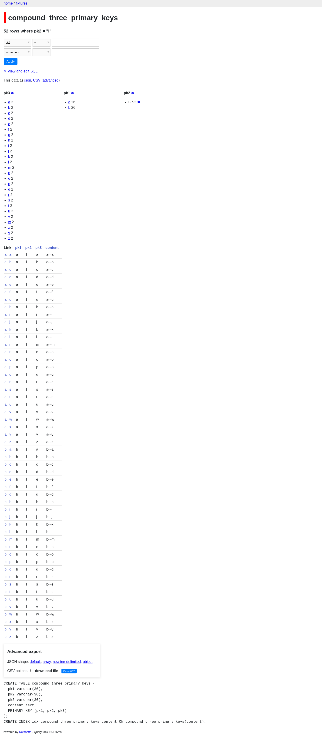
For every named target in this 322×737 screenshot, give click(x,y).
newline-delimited (67, 662)
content (52, 248)
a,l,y (8, 434)
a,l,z (8, 442)
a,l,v (8, 412)
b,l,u (8, 599)
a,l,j (7, 322)
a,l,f (7, 292)
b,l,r (8, 577)
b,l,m (8, 539)
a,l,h (8, 307)
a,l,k (8, 329)
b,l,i (7, 509)
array (47, 662)
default (35, 662)
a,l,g (8, 299)
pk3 (38, 248)
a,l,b (8, 262)
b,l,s (8, 584)
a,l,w (8, 419)
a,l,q (8, 374)
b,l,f (7, 487)
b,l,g (8, 494)
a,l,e (8, 284)
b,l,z (8, 637)
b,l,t (7, 592)
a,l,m (8, 344)
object (88, 662)
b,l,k (8, 524)
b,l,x (8, 622)
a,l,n (8, 352)
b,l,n (8, 547)
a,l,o (8, 359)
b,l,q (8, 569)
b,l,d (8, 472)
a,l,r (8, 382)
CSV (37, 80)
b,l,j (7, 517)
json (27, 80)
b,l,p (8, 562)
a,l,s (8, 389)
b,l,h (8, 502)
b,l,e (8, 479)
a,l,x (8, 427)
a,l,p (8, 367)
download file (44, 671)
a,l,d (8, 277)
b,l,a (8, 449)
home (8, 3)
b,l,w (8, 614)
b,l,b (8, 457)
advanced (51, 80)
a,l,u (8, 404)
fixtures (21, 3)
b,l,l (7, 532)
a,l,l (7, 337)
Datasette (25, 732)
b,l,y (8, 629)
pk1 (18, 248)
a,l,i (7, 314)
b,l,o (8, 554)
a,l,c (8, 269)
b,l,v (8, 607)
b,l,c (8, 464)
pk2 (28, 248)
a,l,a (8, 254)
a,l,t (7, 397)
